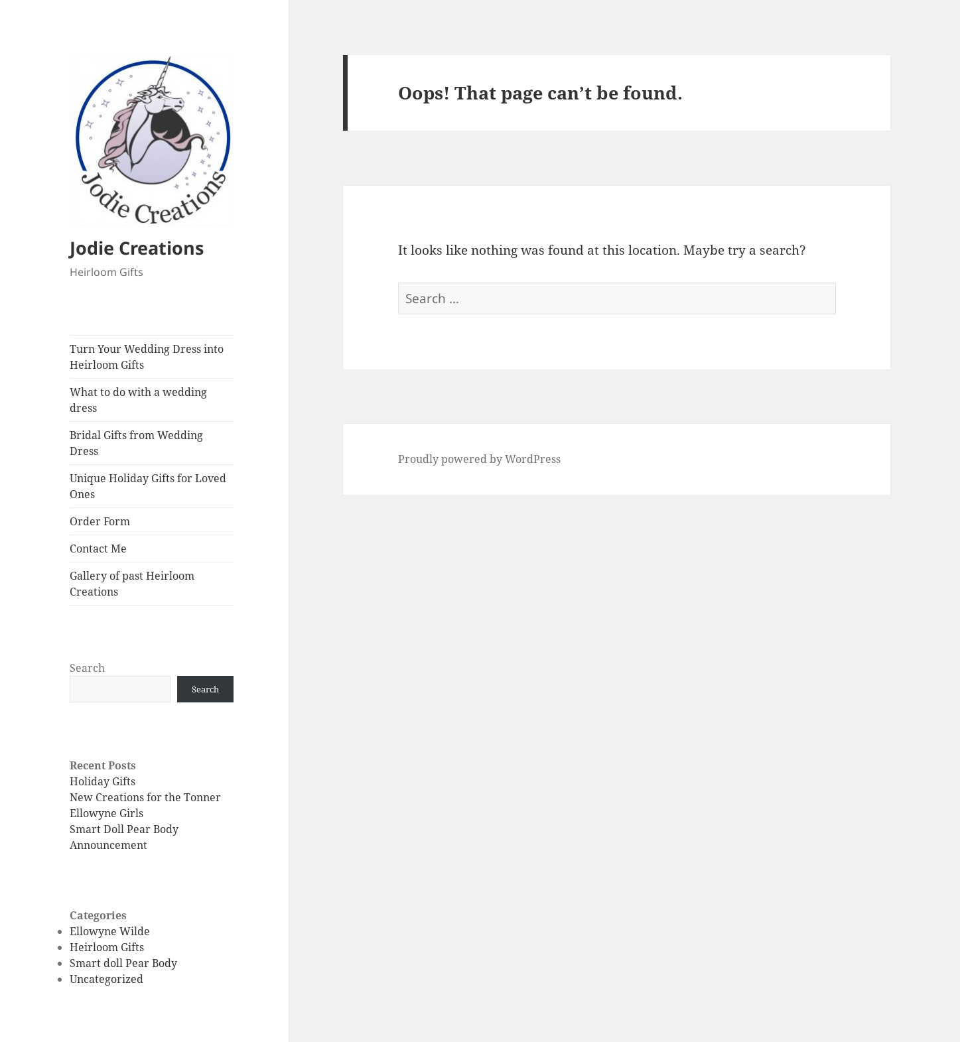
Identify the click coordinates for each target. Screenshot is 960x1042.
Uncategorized (106, 979)
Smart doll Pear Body (123, 963)
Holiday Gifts (102, 781)
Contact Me (98, 548)
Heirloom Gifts (107, 947)
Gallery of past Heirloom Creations (132, 583)
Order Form (100, 521)
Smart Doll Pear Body (124, 829)
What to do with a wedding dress (138, 400)
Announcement (108, 845)
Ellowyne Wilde (110, 931)
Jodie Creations (137, 247)
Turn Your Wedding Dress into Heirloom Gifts (147, 357)
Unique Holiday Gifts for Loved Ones (148, 486)
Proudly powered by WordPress (479, 459)
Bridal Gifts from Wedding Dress (136, 443)
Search (87, 668)
